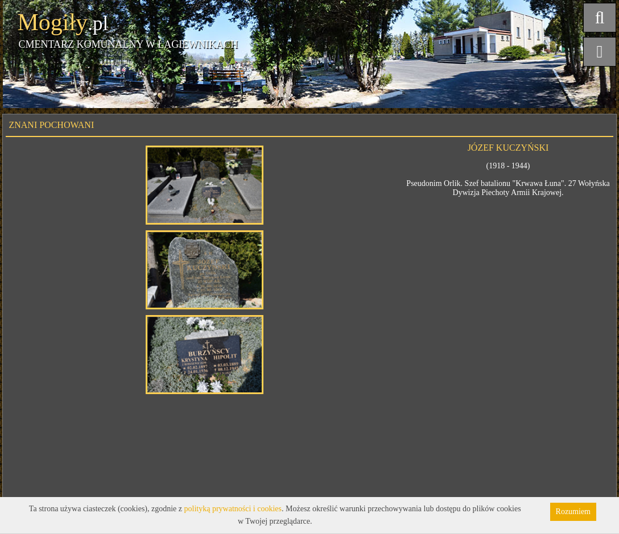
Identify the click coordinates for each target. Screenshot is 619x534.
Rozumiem (573, 511)
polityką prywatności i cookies (233, 508)
